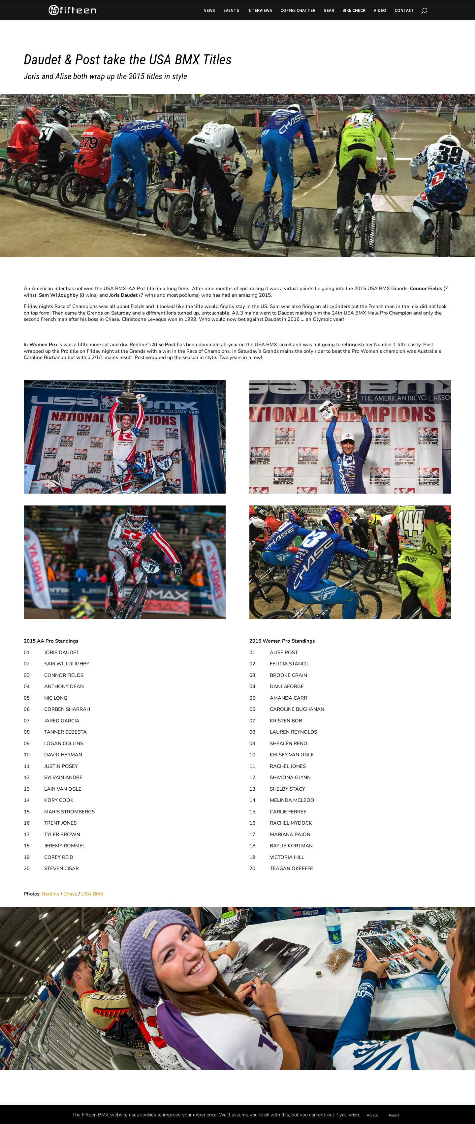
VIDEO (380, 10)
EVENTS (231, 10)
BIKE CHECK (353, 10)
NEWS (209, 10)
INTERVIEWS (259, 10)
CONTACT (404, 10)
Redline (50, 894)
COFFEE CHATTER (297, 10)
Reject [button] (394, 1115)
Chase (70, 894)
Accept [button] (372, 1115)
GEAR (329, 10)
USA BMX (92, 894)
